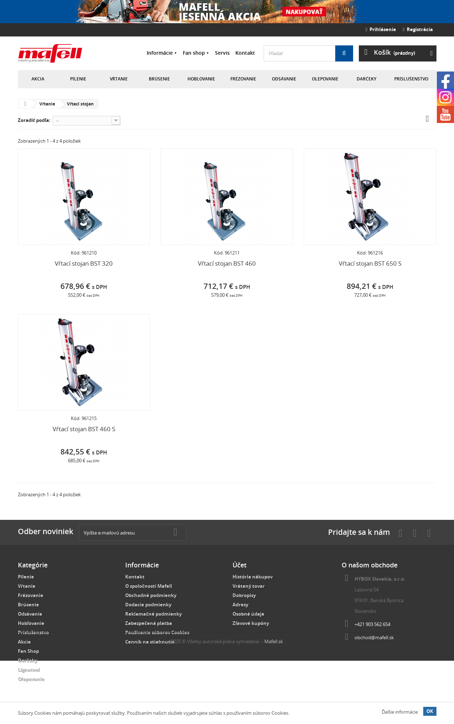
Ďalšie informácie (400, 712)
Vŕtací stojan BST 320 (84, 263)
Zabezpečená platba (148, 623)
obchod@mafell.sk (374, 637)
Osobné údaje (248, 614)
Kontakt (245, 52)
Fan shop (194, 52)
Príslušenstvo (411, 79)
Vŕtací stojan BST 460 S (84, 429)
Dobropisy (244, 595)
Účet (239, 565)
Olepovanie (325, 79)
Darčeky (366, 79)
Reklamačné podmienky (153, 614)
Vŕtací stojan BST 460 (227, 263)
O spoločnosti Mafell (148, 586)
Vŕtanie (119, 79)
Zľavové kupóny (251, 623)
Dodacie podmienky (148, 604)
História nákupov (253, 576)
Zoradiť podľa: (34, 120)
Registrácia (418, 29)
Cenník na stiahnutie (150, 642)
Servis (222, 52)
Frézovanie (243, 79)
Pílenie (78, 79)
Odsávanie (284, 79)
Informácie (160, 52)
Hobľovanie (201, 79)
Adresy (240, 604)
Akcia (37, 79)
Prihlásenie (381, 29)
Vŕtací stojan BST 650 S (370, 263)
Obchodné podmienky (150, 595)
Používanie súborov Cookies (157, 632)
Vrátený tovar (249, 586)
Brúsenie (159, 79)
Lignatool (29, 669)
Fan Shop (28, 651)
